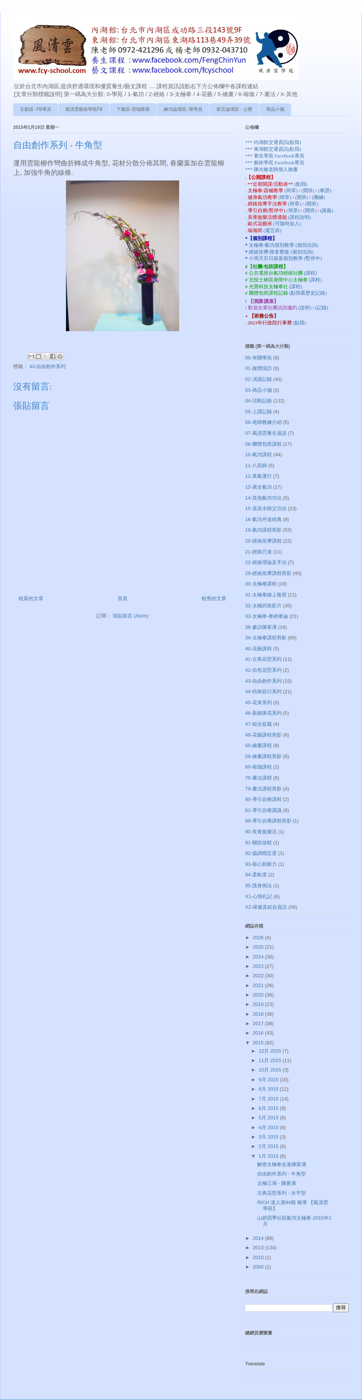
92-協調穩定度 (261, 853)
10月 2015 (271, 1070)
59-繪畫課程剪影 (263, 756)
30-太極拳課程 (261, 584)
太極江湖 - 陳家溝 (276, 1183)
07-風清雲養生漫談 (266, 433)
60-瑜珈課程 (258, 767)
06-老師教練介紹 (263, 422)
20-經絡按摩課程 (263, 541)
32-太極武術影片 (263, 605)
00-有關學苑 (258, 358)
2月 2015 (269, 1146)
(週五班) (273, 230)
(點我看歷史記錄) (308, 293)
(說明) (305, 307)
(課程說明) (299, 217)
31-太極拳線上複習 (266, 595)
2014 (259, 1238)
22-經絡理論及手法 (266, 562)
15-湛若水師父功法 (266, 508)
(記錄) (321, 307)
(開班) (308, 190)
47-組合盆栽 (258, 724)
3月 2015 (269, 1137)
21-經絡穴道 (258, 552)
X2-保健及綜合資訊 (266, 907)
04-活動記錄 (258, 400)
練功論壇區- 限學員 (183, 109)
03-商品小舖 (258, 390)
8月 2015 (269, 1089)
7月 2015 (269, 1099)
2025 (259, 947)
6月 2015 (269, 1108)
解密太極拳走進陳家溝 (281, 1164)
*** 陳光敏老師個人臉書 (271, 169)
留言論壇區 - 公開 (234, 109)
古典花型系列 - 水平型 (281, 1193)
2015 (259, 1042)
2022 (259, 975)
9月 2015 (269, 1079)
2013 (259, 1247)
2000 (259, 1267)
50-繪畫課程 (258, 745)
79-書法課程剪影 (263, 789)
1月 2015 (269, 1156)
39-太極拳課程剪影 (266, 637)
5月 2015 (269, 1117)
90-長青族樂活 (261, 831)
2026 (259, 937)
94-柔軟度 (256, 874)
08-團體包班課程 (263, 444)
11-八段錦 (256, 465)
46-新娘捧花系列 (263, 713)
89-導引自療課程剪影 (268, 821)
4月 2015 (269, 1127)
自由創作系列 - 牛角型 (281, 1174)
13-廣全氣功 (258, 487)
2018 (259, 1014)
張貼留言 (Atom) (131, 616)
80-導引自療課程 (263, 799)
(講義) (326, 210)
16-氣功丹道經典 (263, 519)
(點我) (300, 184)
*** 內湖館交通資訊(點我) (273, 142)
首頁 (122, 598)
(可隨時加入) (287, 223)
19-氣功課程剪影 (263, 530)
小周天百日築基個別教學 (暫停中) (285, 258)
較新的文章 (31, 598)
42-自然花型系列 (263, 670)
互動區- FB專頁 (35, 109)
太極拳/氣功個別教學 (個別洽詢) (284, 245)
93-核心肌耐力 (261, 864)
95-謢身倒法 (258, 885)
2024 (259, 957)
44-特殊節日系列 (263, 691)
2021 (259, 985)
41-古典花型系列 (263, 659)
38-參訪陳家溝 (261, 627)
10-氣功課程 (258, 454)
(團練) (318, 197)
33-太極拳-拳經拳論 (266, 616)
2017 (259, 1023)
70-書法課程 (258, 778)
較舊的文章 (214, 598)
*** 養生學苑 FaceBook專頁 (274, 156)
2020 (259, 995)
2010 (259, 1257)
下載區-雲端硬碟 (133, 109)
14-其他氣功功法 (263, 498)
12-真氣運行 (258, 476)
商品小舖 (275, 109)
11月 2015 (271, 1060)
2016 (259, 1033)
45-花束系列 (258, 702)
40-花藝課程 (258, 648)
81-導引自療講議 (263, 810)
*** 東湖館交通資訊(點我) (273, 149)
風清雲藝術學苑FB (84, 109)
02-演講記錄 (258, 379)
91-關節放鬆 (258, 842)
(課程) (310, 273)
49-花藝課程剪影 (263, 735)
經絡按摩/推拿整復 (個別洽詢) (281, 252)
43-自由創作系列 (47, 366)
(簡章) (291, 190)
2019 (259, 1004)
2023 (259, 966)
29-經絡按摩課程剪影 (268, 573)
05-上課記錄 (258, 411)
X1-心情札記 (258, 896)
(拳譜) (324, 190)
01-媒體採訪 (258, 368)
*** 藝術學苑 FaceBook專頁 (274, 162)
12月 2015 (271, 1051)
